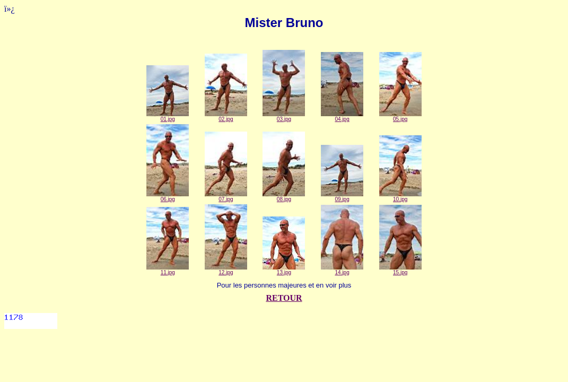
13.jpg (284, 270)
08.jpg (284, 197)
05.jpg (400, 116)
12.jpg (226, 270)
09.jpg (342, 197)
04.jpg (342, 116)
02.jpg (226, 116)
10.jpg (400, 197)
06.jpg (167, 197)
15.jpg (400, 270)
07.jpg (226, 197)
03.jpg (284, 116)
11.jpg (167, 270)
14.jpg (342, 270)
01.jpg (167, 116)
